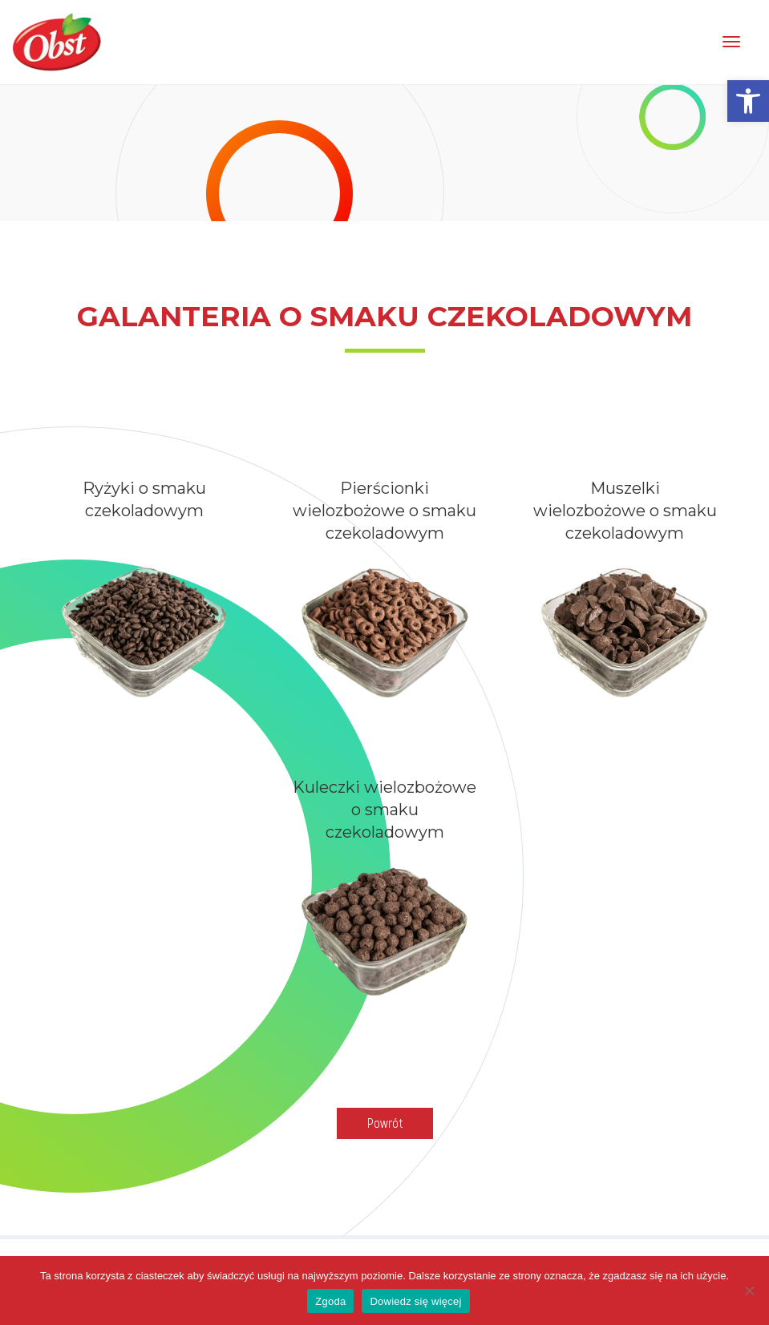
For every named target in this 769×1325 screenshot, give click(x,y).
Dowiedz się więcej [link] (415, 1301)
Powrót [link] (385, 1122)
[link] (748, 101)
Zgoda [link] (330, 1301)
